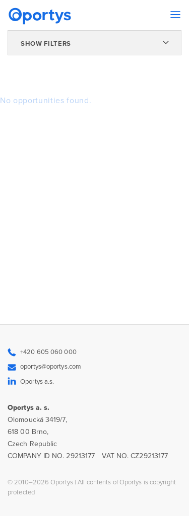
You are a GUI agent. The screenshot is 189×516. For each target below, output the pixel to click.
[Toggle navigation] (175, 14)
